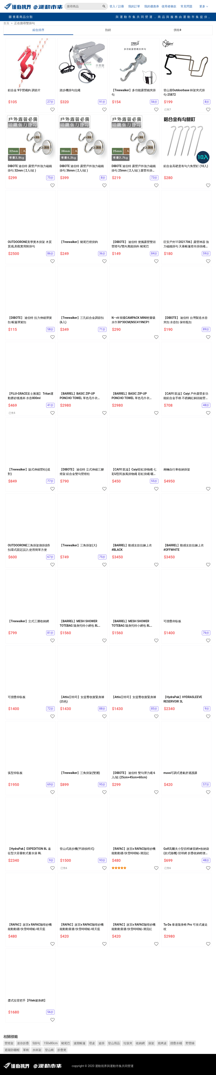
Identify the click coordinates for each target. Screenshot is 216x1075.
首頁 (6, 23)
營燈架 (9, 1043)
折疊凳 (61, 1050)
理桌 (92, 1043)
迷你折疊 (23, 1043)
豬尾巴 (65, 1043)
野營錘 (190, 1043)
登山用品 (114, 1043)
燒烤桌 (162, 1043)
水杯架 (36, 1050)
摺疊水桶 (176, 1043)
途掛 (101, 1043)
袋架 (151, 1043)
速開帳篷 (79, 1043)
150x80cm (51, 1043)
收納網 (140, 1043)
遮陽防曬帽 (12, 1050)
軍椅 (26, 1050)
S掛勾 (36, 1043)
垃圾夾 (127, 1043)
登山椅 (49, 1050)
